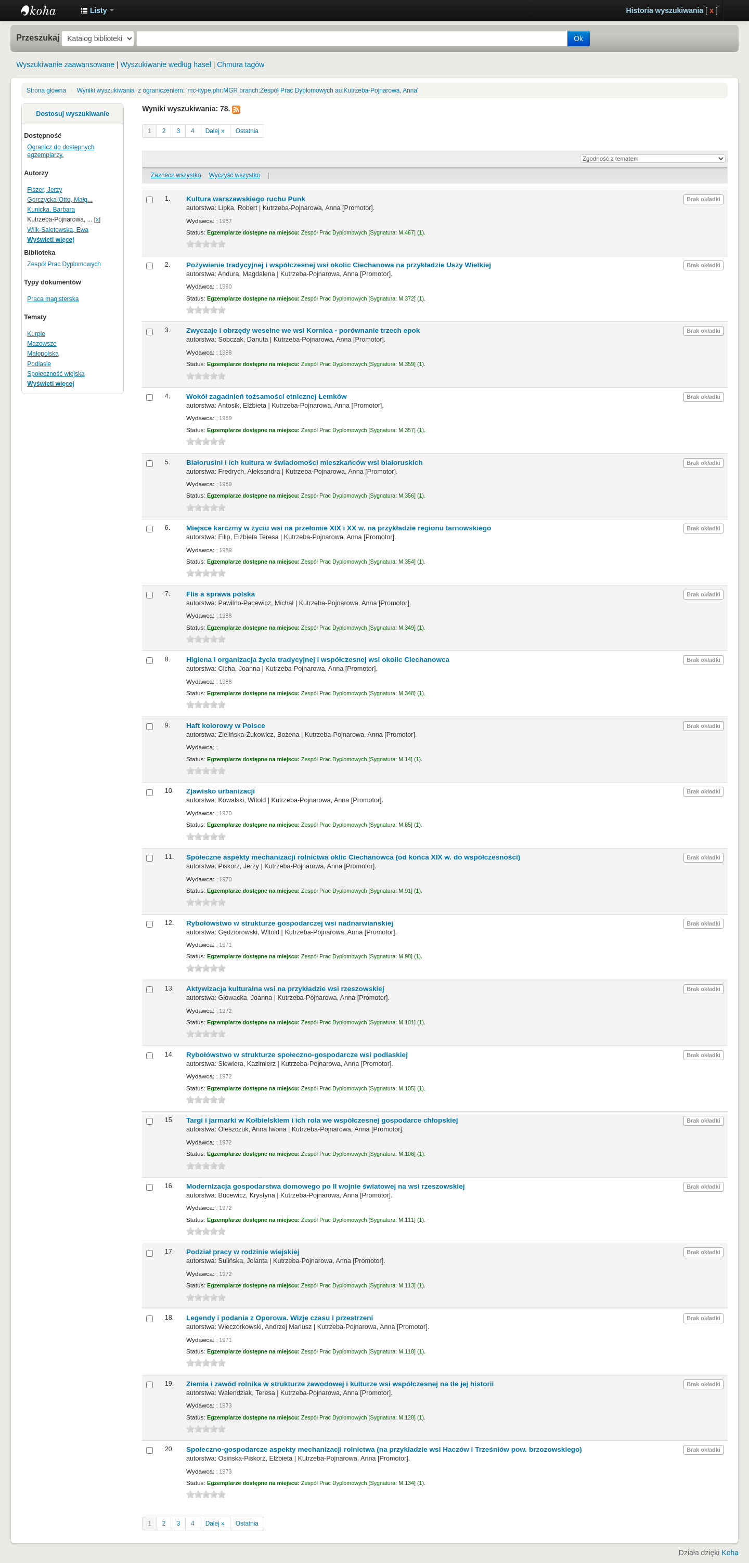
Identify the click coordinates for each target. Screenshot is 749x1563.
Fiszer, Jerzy (44, 189)
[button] (97, 10)
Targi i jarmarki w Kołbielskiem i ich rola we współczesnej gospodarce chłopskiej (322, 1120)
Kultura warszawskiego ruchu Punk (245, 199)
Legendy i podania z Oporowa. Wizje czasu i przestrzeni (279, 1318)
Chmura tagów (240, 64)
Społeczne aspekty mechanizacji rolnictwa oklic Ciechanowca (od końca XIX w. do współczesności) (353, 857)
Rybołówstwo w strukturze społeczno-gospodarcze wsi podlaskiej (297, 1055)
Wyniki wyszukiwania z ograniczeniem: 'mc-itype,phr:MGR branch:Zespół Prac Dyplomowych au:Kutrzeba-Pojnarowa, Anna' (248, 90)
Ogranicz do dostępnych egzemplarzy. (60, 151)
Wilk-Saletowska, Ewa (57, 229)
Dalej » (215, 131)
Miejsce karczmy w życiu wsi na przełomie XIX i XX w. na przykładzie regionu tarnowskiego (339, 528)
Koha (730, 1552)
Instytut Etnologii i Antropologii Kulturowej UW (47, 10)
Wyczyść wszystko (234, 175)
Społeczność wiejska (55, 373)
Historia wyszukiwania (665, 10)
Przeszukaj (37, 37)
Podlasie (39, 364)
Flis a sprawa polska (220, 594)
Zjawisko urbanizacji (220, 791)
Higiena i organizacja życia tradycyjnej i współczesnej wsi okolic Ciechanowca (317, 659)
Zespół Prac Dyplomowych (64, 264)
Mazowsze (42, 343)
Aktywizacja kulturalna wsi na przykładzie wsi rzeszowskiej (285, 989)
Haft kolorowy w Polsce (225, 726)
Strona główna (46, 90)
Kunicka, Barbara (51, 209)
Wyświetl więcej (50, 239)
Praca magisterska (53, 299)
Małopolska (43, 353)
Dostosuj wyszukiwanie (72, 114)
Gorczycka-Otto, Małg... (60, 199)
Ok (578, 38)
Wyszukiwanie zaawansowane (65, 64)
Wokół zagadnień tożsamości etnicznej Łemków (266, 396)
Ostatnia (247, 131)
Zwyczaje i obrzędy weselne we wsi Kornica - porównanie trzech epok (303, 330)
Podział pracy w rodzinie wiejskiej (243, 1252)
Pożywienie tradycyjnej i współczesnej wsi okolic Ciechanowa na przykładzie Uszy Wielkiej (338, 265)
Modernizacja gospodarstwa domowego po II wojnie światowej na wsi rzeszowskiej (325, 1186)
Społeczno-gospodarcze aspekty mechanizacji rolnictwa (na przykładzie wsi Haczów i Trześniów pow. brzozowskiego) (384, 1449)
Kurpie (36, 333)
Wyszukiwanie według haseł (166, 64)
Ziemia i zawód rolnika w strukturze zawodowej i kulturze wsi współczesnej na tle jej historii (340, 1384)
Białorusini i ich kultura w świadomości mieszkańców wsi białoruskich (304, 462)
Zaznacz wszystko (176, 175)
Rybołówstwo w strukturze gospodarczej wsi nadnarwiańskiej (289, 923)
